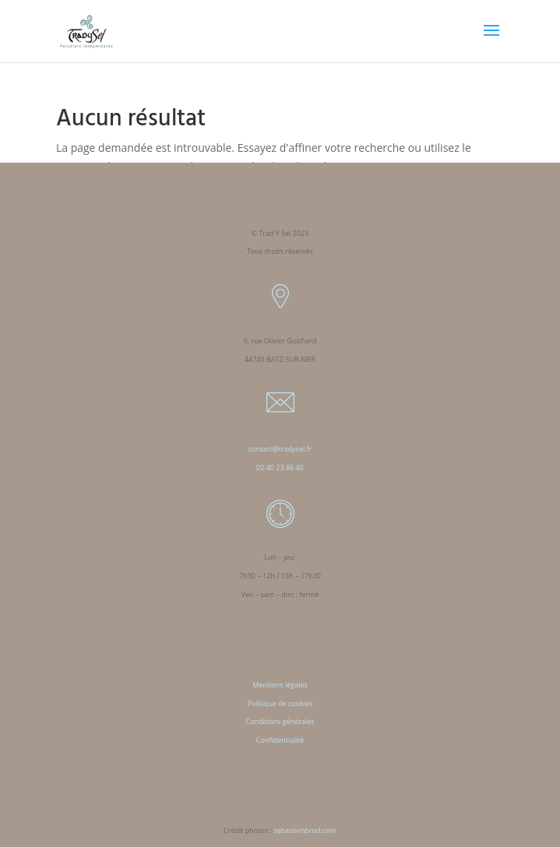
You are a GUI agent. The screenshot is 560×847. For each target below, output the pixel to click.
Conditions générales (279, 721)
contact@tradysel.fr (280, 449)
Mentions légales (280, 685)
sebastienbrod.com (304, 830)
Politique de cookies (280, 703)
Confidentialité (280, 740)
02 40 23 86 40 (280, 467)
